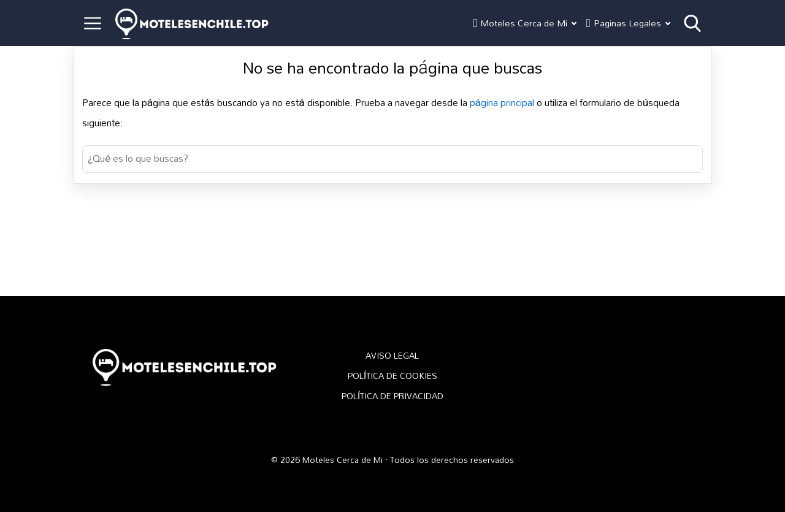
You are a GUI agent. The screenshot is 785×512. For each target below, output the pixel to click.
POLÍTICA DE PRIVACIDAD (392, 396)
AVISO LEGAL (392, 356)
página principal (505, 102)
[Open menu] (92, 23)
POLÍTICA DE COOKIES (392, 376)
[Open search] (692, 23)
